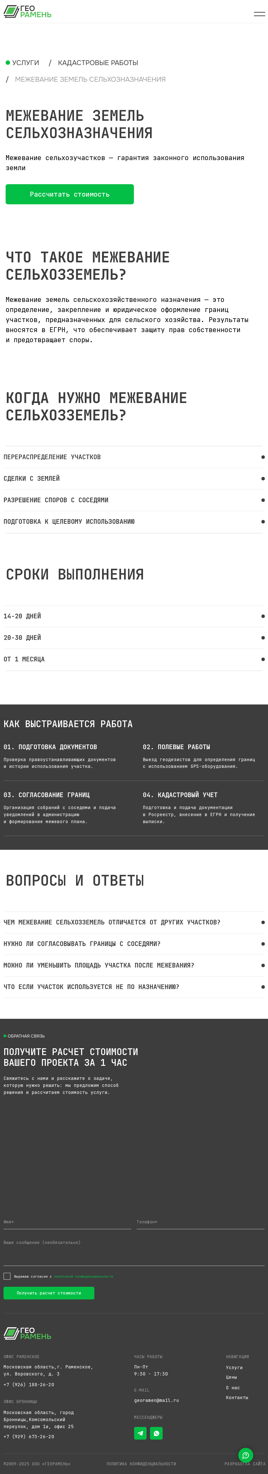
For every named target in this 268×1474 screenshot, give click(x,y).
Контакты (237, 1397)
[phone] (200, 1221)
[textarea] (134, 1251)
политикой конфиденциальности (83, 1276)
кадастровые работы (98, 63)
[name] (67, 1221)
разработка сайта (245, 1464)
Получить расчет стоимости (49, 1293)
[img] (27, 11)
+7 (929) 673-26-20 (29, 1437)
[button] (70, 194)
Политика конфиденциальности (141, 1464)
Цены (231, 1377)
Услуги (25, 63)
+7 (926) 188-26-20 (29, 1385)
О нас (233, 1388)
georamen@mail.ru (156, 1400)
